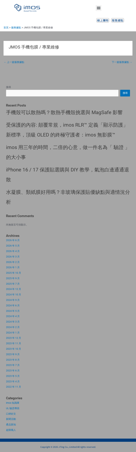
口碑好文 (11, 413)
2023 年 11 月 (13, 343)
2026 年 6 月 (13, 240)
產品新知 (11, 424)
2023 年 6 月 (13, 370)
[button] (98, 8)
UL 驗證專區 (12, 408)
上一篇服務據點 (14, 62)
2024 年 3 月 (13, 321)
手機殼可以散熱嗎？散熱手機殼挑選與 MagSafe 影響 (64, 112)
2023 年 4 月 (13, 381)
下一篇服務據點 (122, 62)
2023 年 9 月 (13, 354)
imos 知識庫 (12, 402)
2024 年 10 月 (13, 294)
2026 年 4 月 (13, 251)
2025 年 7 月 (13, 283)
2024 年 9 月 (13, 300)
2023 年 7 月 (13, 365)
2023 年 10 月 (13, 348)
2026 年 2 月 (13, 262)
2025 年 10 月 (13, 272)
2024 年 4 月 (13, 316)
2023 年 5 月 (13, 376)
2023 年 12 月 (13, 337)
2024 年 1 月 (13, 332)
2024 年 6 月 (13, 305)
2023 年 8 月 (13, 359)
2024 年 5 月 (13, 311)
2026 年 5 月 (13, 245)
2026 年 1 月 (13, 267)
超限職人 (11, 430)
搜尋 (8, 87)
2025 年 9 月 (13, 278)
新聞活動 (11, 419)
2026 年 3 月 (13, 256)
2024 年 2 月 (13, 327)
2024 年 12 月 (13, 289)
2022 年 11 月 (13, 386)
